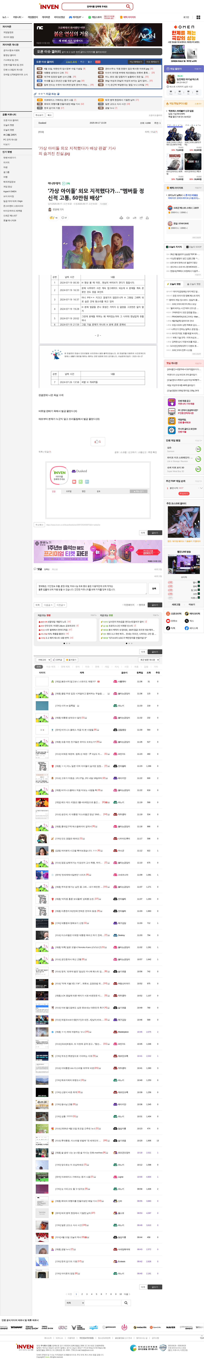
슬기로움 (122, 971)
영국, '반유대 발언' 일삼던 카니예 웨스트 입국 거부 (82, 971)
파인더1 (121, 754)
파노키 (121, 705)
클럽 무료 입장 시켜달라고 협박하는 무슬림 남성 (81, 693)
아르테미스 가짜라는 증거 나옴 (72, 1177)
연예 (65, 666)
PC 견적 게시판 (10, 140)
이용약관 (71, 1338)
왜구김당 (122, 923)
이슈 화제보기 (152, 62)
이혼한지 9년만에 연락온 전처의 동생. (76, 911)
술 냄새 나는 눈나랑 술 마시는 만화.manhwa (78, 1152)
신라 (120, 1201)
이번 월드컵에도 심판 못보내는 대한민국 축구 (79, 1008)
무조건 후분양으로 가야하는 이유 (73, 1056)
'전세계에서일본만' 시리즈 (70, 875)
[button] (64, 643)
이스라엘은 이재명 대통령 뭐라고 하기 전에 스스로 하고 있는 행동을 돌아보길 (94, 935)
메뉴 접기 (138, 491)
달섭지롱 (122, 1128)
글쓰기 (155, 652)
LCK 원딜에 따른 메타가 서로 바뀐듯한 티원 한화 (81, 995)
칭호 (98, 491)
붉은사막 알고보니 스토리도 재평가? (75, 681)
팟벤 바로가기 (9, 158)
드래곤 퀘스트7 (10, 216)
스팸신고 (142, 452)
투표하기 (184, 493)
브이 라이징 (8, 196)
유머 (77, 666)
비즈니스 (59, 1338)
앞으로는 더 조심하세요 (69, 1165)
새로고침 (158, 569)
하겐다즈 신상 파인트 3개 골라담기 (182, 374)
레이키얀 (122, 778)
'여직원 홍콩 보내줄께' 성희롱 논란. (74, 899)
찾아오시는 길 (141, 1338)
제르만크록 (123, 1056)
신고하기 (132, 452)
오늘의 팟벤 (8, 130)
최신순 (55, 569)
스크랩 (123, 452)
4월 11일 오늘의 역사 (68, 1237)
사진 (126, 666)
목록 (147, 132)
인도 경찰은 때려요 (67, 838)
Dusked (40, 123)
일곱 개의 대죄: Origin (12, 201)
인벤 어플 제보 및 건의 (13, 65)
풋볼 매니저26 (9, 220)
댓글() (154, 132)
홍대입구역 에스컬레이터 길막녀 (73, 826)
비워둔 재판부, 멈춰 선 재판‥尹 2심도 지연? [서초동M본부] (86, 754)
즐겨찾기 (72, 660)
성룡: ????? (63, 1116)
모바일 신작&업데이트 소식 (15, 74)
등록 (154, 588)
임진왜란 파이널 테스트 (188, 79)
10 (121, 1294)
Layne (120, 1177)
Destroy (121, 935)
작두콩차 (122, 814)
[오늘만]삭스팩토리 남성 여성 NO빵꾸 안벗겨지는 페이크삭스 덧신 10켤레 (184, 380)
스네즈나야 (123, 875)
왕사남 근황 (63, 1104)
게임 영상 (7, 187)
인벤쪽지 (74, 481)
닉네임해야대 (124, 1249)
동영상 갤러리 (9, 55)
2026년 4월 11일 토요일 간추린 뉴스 (75, 1128)
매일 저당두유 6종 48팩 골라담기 (181, 385)
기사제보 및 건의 (10, 60)
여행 (5, 177)
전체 (39, 666)
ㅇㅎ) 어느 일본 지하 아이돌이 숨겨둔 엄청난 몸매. (81, 766)
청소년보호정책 (104, 1338)
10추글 (59, 660)
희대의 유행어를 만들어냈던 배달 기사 (76, 1201)
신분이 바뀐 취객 (66, 1092)
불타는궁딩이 (124, 693)
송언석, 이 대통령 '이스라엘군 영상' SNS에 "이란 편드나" (84, 814)
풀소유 (121, 1213)
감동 (146, 666)
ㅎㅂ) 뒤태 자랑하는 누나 (70, 1032)
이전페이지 (129, 605)
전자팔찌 (122, 766)
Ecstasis (121, 1261)
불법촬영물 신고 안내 (123, 1338)
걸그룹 (6, 172)
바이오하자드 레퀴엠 (12, 211)
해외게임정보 (9, 182)
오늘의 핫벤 (8, 125)
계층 (136, 666)
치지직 (6, 162)
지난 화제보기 (136, 62)
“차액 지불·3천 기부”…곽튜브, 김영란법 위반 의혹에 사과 (85, 983)
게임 (107, 666)
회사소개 (47, 1338)
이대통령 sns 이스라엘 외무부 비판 (74, 1068)
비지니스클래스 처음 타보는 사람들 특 (76, 790)
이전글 (60, 605)
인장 (54, 492)
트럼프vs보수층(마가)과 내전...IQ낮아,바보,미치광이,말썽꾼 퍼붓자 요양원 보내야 (96, 1020)
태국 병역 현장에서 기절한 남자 (73, 1213)
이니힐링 (80, 481)
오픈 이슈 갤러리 (10, 120)
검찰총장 (122, 730)
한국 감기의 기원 (66, 1261)
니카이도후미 (124, 838)
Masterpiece (123, 1032)
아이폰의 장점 (64, 1273)
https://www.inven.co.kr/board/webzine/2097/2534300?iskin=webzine (73, 525)
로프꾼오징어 (124, 1152)
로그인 (186, 17)
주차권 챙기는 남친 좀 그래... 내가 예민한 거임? (80, 887)
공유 (117, 452)
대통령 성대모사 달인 (68, 718)
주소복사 (39, 525)
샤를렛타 (122, 681)
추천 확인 (152, 452)
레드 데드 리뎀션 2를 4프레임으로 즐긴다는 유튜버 (82, 802)
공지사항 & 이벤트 (11, 50)
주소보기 (39, 115)
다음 (126, 1294)
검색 (126, 1303)
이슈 (50, 666)
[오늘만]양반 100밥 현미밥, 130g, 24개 (183, 390)
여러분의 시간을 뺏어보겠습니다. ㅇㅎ (76, 850)
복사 (49, 115)
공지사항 (155, 1338)
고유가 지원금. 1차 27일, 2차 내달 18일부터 (78, 778)
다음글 (47, 605)
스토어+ (198, 104)
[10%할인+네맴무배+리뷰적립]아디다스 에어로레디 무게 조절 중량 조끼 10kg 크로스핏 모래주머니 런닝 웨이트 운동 (184, 369)
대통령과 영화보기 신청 (69, 923)
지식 (117, 666)
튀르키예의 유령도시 (68, 1080)
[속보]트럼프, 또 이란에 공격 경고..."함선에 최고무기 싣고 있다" (87, 1044)
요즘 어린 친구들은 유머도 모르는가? (75, 742)
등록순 (46, 569)
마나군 (121, 850)
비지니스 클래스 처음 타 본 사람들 (74, 730)
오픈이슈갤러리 (155, 115)
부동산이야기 (124, 983)
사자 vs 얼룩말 (65, 705)
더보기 (87, 481)
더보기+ (94, 615)
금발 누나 (62, 1249)
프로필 (68, 491)
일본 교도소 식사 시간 (68, 1225)
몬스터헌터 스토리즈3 (13, 206)
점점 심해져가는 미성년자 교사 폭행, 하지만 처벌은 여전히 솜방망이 (90, 863)
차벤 (5, 167)
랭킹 (83, 491)
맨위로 (142, 605)
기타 (156, 666)
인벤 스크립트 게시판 (12, 70)
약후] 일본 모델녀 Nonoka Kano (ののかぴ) (78, 947)
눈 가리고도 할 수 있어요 (69, 1189)
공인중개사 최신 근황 (68, 959)
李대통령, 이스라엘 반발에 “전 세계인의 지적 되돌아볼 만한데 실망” (89, 1140)
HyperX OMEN (9, 191)
